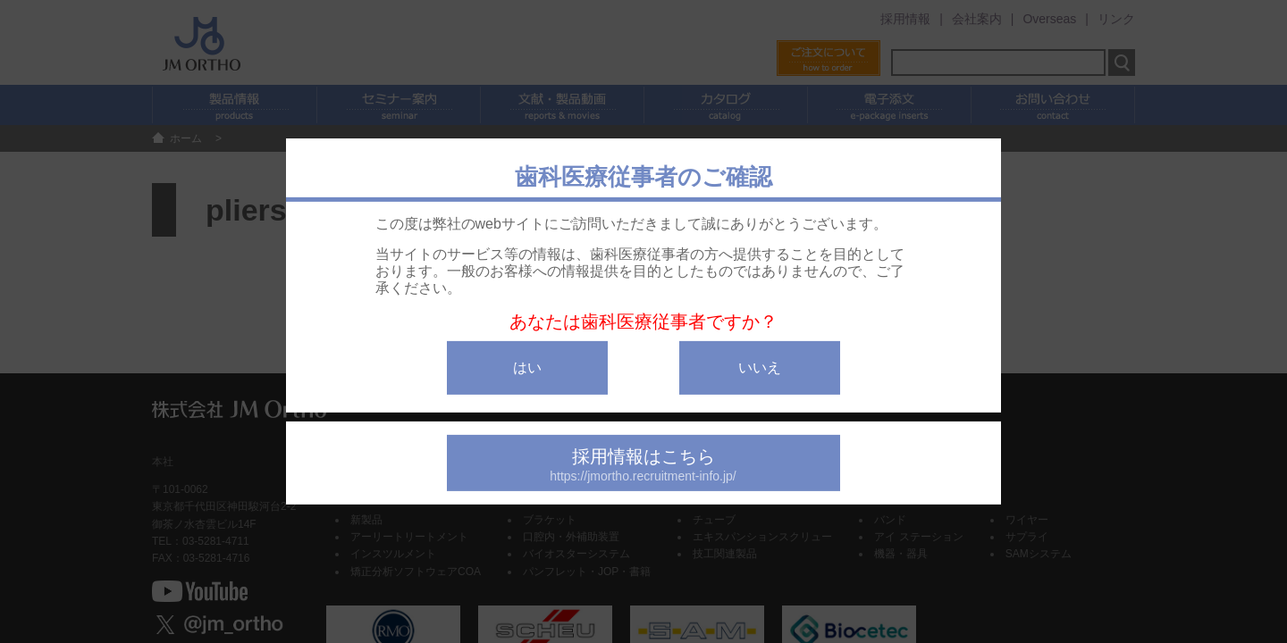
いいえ (759, 367)
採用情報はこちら (643, 465)
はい (527, 367)
